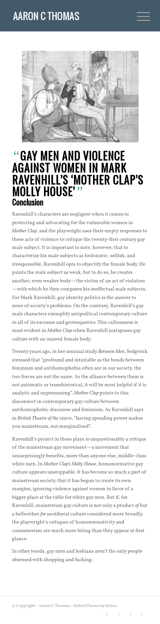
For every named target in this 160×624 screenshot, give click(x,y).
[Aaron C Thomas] (66, 15)
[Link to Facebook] (119, 614)
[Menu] (137, 16)
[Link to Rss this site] (142, 614)
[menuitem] (137, 16)
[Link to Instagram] (130, 614)
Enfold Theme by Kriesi (95, 606)
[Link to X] (107, 614)
